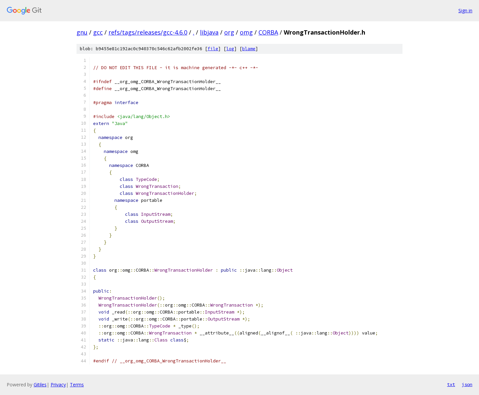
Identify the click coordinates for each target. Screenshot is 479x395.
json (467, 384)
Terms (77, 384)
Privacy (58, 384)
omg (246, 32)
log (230, 49)
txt (451, 384)
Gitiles (40, 384)
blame (248, 49)
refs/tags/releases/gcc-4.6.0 (147, 32)
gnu (82, 32)
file (213, 49)
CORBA (268, 32)
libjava (209, 32)
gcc (98, 32)
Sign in (465, 10)
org (229, 32)
